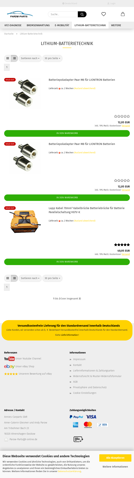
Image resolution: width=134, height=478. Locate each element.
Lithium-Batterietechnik (90, 25)
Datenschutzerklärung (69, 471)
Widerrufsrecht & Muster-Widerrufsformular (97, 376)
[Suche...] (82, 14)
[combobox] (30, 58)
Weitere (116, 25)
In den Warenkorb (67, 133)
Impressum (79, 359)
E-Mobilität (62, 25)
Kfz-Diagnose (13, 25)
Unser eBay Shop (24, 366)
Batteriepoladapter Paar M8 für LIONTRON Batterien (82, 144)
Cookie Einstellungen (84, 393)
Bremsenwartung (38, 25)
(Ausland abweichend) (84, 88)
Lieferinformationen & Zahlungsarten (93, 370)
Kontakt (77, 365)
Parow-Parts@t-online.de (23, 439)
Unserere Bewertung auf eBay (35, 373)
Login (111, 3)
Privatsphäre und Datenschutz (90, 387)
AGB (75, 381)
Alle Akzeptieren (115, 457)
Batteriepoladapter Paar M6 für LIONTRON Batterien (82, 79)
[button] (122, 14)
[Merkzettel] (103, 14)
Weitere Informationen (115, 466)
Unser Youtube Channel (28, 358)
